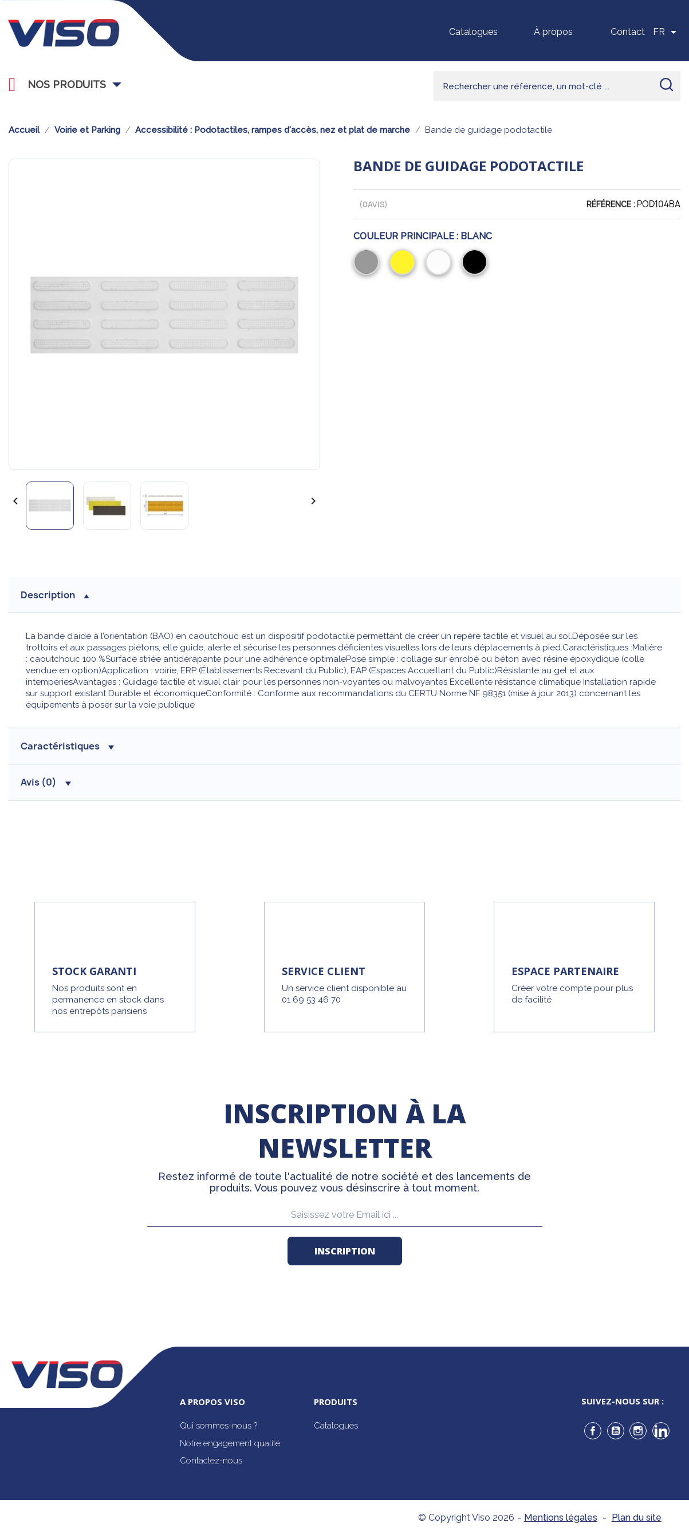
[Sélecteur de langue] (666, 32)
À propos (553, 31)
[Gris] (368, 263)
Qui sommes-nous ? (218, 1425)
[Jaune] (404, 263)
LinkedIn (661, 1431)
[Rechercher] (557, 86)
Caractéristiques (67, 746)
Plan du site (637, 1517)
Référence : (610, 204)
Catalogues (473, 31)
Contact (628, 31)
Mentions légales (560, 1517)
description (55, 595)
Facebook (592, 1431)
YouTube (615, 1431)
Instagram (638, 1431)
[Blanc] (441, 263)
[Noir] (477, 263)
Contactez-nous (211, 1460)
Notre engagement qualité (230, 1443)
